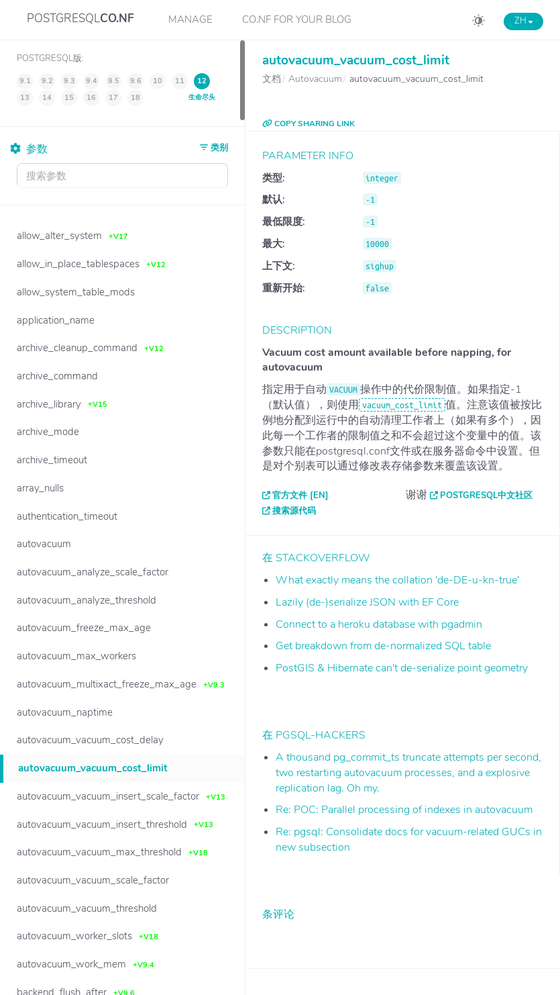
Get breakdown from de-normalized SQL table (383, 645)
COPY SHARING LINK (308, 123)
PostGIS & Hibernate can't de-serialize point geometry (402, 668)
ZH (523, 21)
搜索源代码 (294, 511)
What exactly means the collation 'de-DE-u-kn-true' (397, 580)
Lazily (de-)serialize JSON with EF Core (367, 602)
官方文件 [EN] (300, 495)
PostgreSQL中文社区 (486, 495)
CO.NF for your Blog (296, 19)
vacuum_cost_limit (402, 405)
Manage (190, 19)
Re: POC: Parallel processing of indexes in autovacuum (404, 809)
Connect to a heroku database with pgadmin (379, 624)
